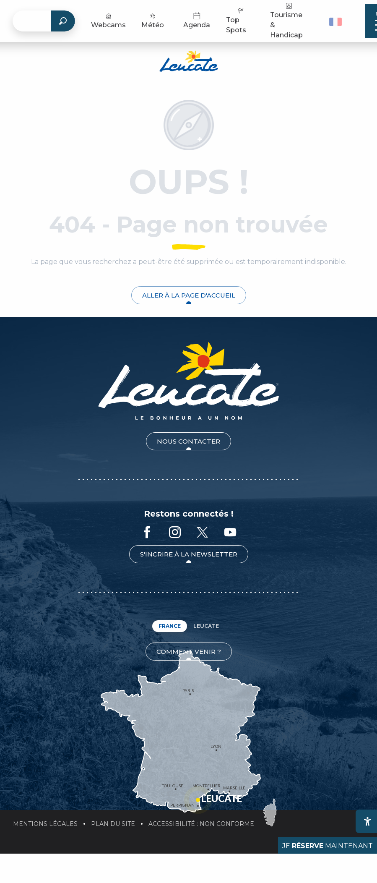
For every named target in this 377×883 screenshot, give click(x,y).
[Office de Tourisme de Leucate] (188, 62)
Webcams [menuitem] (108, 20)
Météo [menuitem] (152, 20)
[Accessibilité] (367, 821)
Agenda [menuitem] (196, 20)
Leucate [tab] (206, 626)
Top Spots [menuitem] (236, 20)
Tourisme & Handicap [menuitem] (286, 20)
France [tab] (170, 626)
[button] (336, 21)
